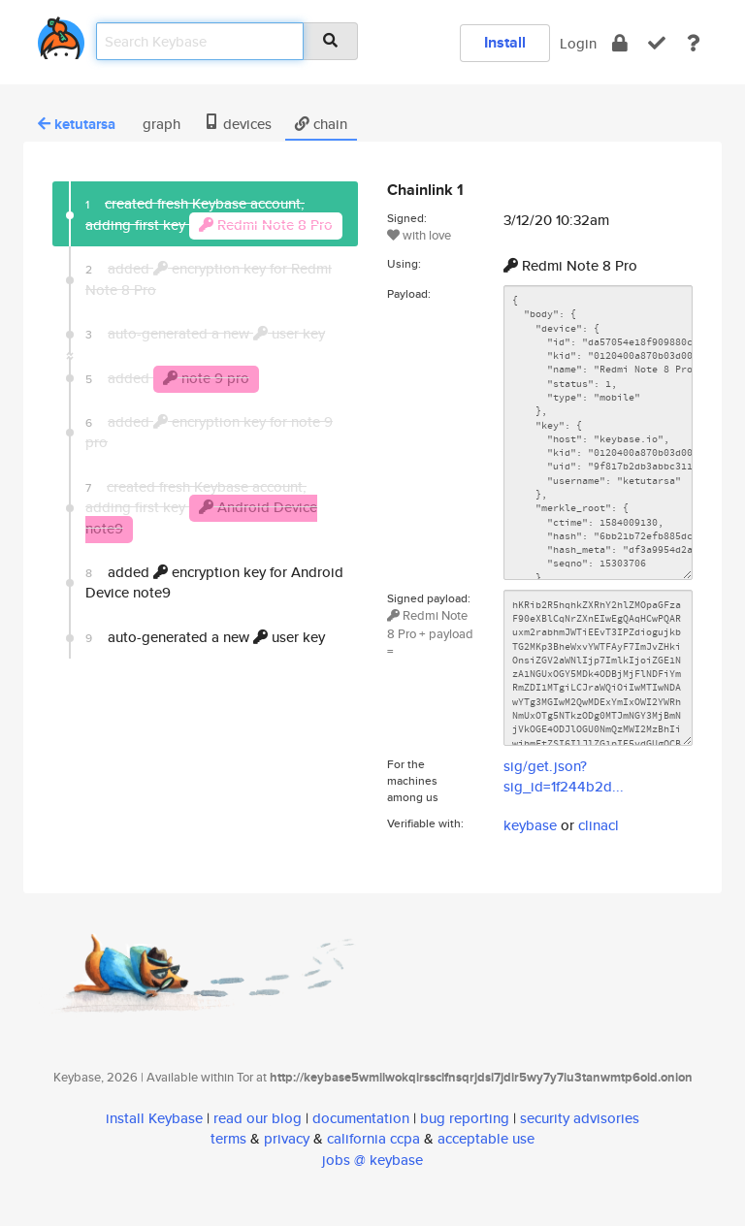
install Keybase (154, 1118)
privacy (286, 1138)
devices (238, 123)
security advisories (579, 1118)
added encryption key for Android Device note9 (214, 582)
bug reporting (464, 1118)
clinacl (598, 825)
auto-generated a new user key (205, 637)
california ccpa (373, 1138)
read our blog (257, 1118)
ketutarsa (76, 124)
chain (321, 123)
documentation (360, 1118)
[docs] (693, 43)
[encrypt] (620, 43)
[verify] (656, 43)
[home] (61, 34)
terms (228, 1138)
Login (578, 43)
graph (159, 123)
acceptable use (485, 1138)
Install (505, 42)
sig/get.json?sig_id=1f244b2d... (563, 776)
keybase (530, 825)
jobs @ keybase (372, 1159)
